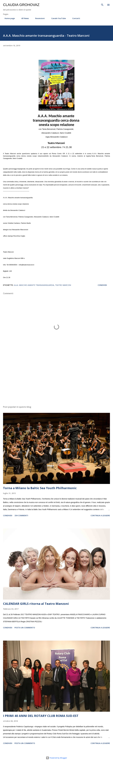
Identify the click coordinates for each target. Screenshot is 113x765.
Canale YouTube (57, 18)
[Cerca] (102, 4)
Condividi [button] (102, 285)
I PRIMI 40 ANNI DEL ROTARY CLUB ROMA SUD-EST (40, 716)
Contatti (75, 18)
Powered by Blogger (56, 758)
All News (23, 18)
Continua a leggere (100, 515)
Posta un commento (25, 627)
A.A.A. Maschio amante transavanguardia (34, 285)
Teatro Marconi (63, 285)
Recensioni (38, 18)
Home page (8, 18)
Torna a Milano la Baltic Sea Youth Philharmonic (40, 488)
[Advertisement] (56, 379)
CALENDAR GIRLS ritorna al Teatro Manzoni (36, 603)
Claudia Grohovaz (21, 5)
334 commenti (21, 515)
